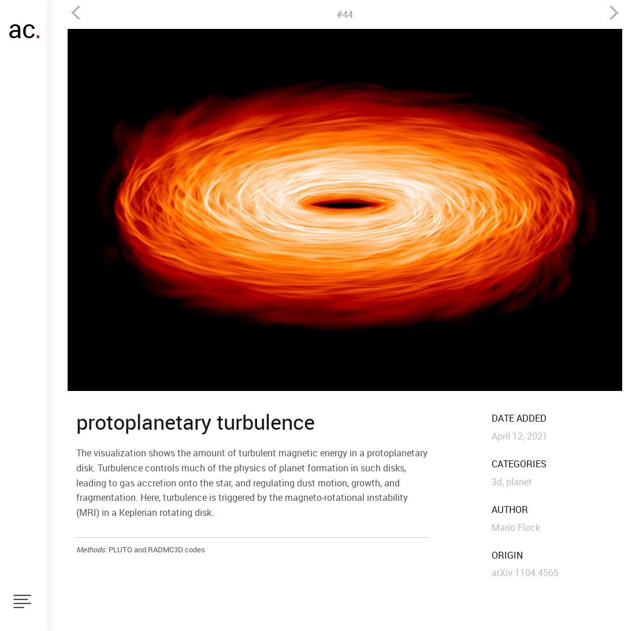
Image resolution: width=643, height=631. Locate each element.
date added (519, 418)
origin (507, 555)
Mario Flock (516, 527)
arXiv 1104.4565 (525, 572)
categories (519, 464)
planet (519, 481)
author (510, 510)
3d (497, 481)
